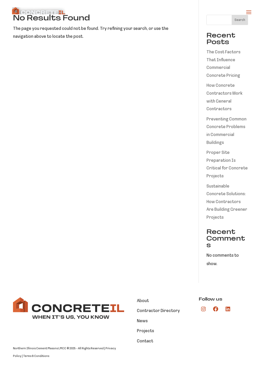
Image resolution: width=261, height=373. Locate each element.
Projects (145, 331)
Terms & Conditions (36, 356)
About (143, 301)
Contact (145, 341)
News (142, 321)
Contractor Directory (158, 310)
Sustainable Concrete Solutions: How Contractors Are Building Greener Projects (226, 202)
